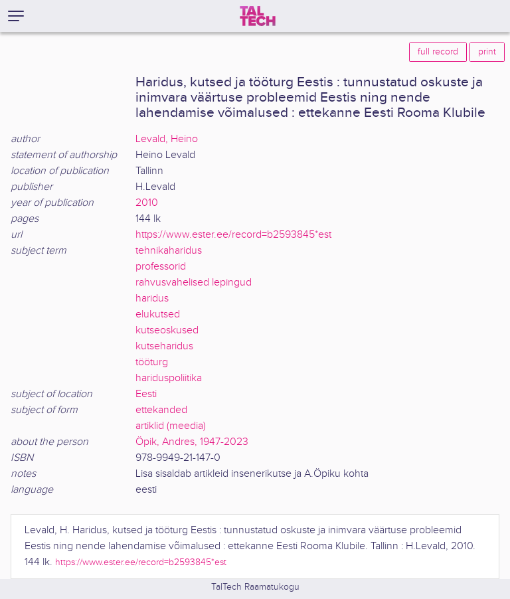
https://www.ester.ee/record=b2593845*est (233, 234)
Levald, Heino (166, 139)
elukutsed (157, 314)
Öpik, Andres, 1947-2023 (191, 442)
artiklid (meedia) (170, 426)
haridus (152, 298)
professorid (160, 266)
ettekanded (161, 410)
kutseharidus (164, 346)
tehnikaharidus (168, 250)
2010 (146, 203)
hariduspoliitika (168, 378)
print (487, 51)
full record (438, 51)
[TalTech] (257, 16)
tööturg (151, 362)
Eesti (146, 394)
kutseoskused (167, 330)
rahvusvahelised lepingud (193, 282)
